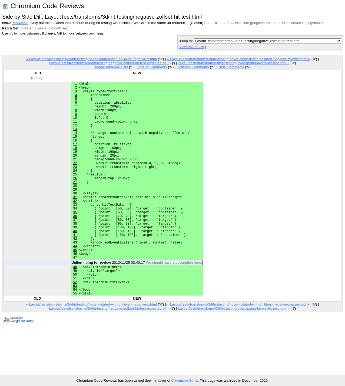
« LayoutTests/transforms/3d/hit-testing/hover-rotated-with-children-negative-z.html (91, 59)
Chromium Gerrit (184, 380)
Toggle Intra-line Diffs (111, 67)
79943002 (20, 23)
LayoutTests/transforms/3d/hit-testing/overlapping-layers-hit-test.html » (234, 63)
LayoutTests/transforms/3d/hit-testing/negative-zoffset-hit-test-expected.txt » (109, 63)
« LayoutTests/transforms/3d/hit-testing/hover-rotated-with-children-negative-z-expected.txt (238, 59)
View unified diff (191, 47)
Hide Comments (231, 67)
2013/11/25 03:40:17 (137, 301)
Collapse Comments (193, 67)
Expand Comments (152, 67)
